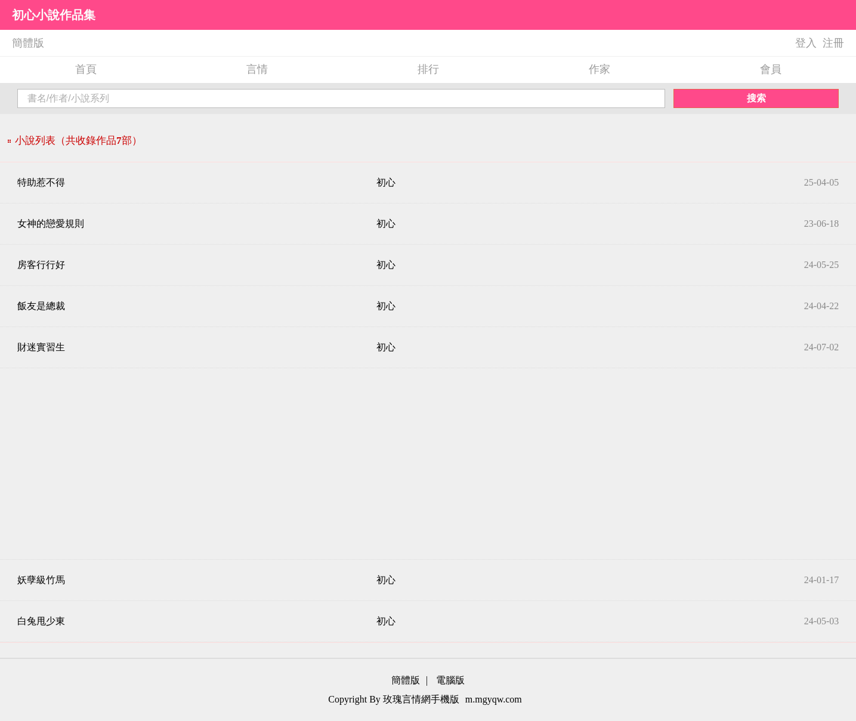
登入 (806, 43)
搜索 (756, 98)
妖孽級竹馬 (41, 580)
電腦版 (450, 680)
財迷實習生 (41, 347)
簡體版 (28, 43)
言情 (257, 69)
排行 (428, 69)
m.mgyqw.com (493, 699)
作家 (599, 69)
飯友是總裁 (41, 306)
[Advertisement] (428, 463)
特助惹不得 (41, 182)
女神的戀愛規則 (50, 223)
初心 (385, 182)
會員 (770, 69)
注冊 (833, 43)
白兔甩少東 (41, 621)
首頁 (86, 69)
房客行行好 (41, 265)
